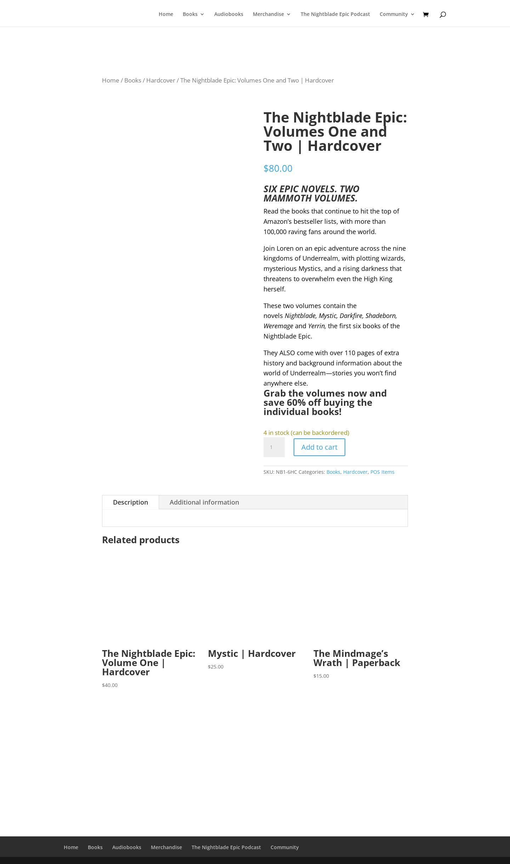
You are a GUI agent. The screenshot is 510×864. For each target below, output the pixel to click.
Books (190, 14)
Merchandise (268, 14)
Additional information (204, 502)
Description (130, 502)
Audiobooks (228, 14)
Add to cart (319, 447)
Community (394, 14)
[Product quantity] (274, 447)
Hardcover (160, 80)
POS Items (382, 471)
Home (166, 14)
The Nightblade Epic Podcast (335, 14)
